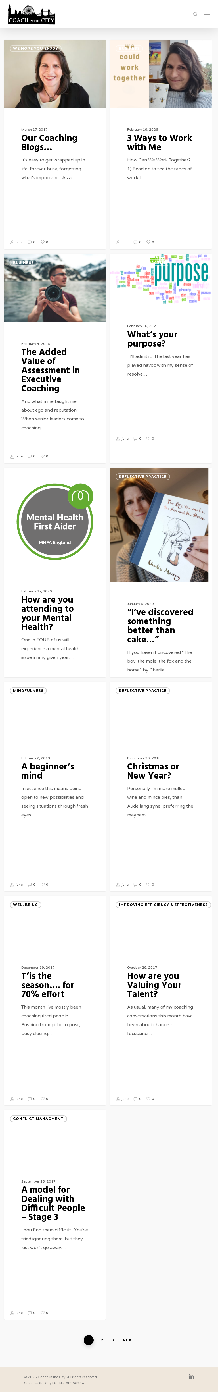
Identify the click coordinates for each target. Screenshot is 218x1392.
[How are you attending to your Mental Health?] (55, 597)
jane (16, 242)
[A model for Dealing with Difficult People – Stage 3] (55, 1222)
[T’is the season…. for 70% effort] (55, 1008)
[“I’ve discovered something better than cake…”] (161, 603)
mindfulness (28, 698)
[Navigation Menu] (207, 14)
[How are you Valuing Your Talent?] (161, 1008)
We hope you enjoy (35, 48)
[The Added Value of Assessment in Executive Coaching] (55, 366)
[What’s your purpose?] (161, 357)
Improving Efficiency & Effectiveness (163, 912)
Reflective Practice (143, 270)
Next (128, 1340)
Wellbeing (25, 912)
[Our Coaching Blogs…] (55, 144)
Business (129, 48)
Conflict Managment (38, 1127)
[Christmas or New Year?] (161, 794)
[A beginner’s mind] (55, 794)
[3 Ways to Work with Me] (161, 144)
